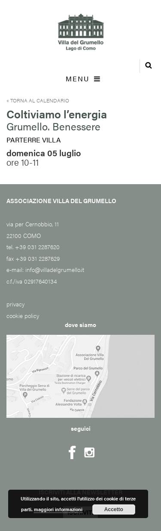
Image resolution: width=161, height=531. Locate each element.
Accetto (113, 509)
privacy (15, 303)
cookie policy (22, 315)
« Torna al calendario (37, 100)
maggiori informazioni (58, 509)
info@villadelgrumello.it (54, 269)
